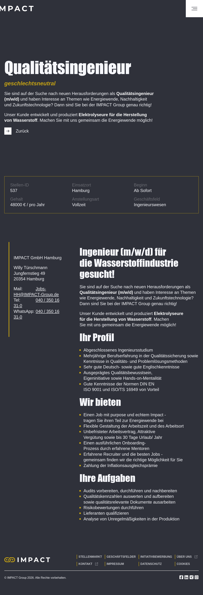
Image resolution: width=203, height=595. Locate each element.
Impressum (115, 563)
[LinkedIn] (186, 578)
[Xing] (191, 578)
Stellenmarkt (90, 556)
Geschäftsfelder (121, 556)
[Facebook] (181, 578)
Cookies (183, 563)
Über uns (187, 556)
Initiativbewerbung (156, 556)
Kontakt (88, 563)
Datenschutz (151, 563)
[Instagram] (196, 578)
